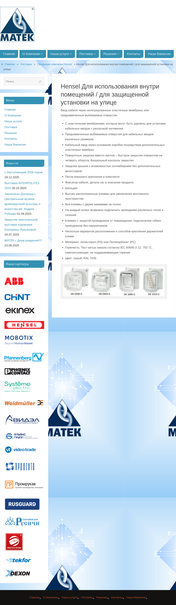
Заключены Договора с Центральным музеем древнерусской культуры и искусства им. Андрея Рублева (22, 204)
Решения (10, 133)
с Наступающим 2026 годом (23, 172)
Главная (10, 64)
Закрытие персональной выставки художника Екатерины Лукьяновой (21, 224)
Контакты (10, 138)
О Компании (12, 115)
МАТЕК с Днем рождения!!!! (23, 240)
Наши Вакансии (15, 144)
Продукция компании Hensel (54, 64)
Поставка (26, 64)
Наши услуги (13, 121)
